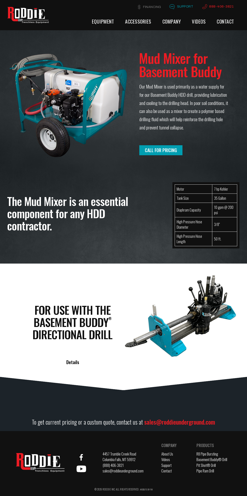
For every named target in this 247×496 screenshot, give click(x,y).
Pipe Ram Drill (205, 471)
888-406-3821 (221, 6)
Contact (225, 21)
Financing (149, 7)
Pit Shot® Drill (206, 465)
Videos (199, 21)
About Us (167, 454)
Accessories (138, 21)
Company (171, 21)
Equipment (103, 21)
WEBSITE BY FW (146, 489)
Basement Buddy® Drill (211, 459)
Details (72, 362)
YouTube (81, 469)
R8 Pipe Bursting (207, 454)
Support (184, 6)
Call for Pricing (161, 150)
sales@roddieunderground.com (179, 421)
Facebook (81, 457)
